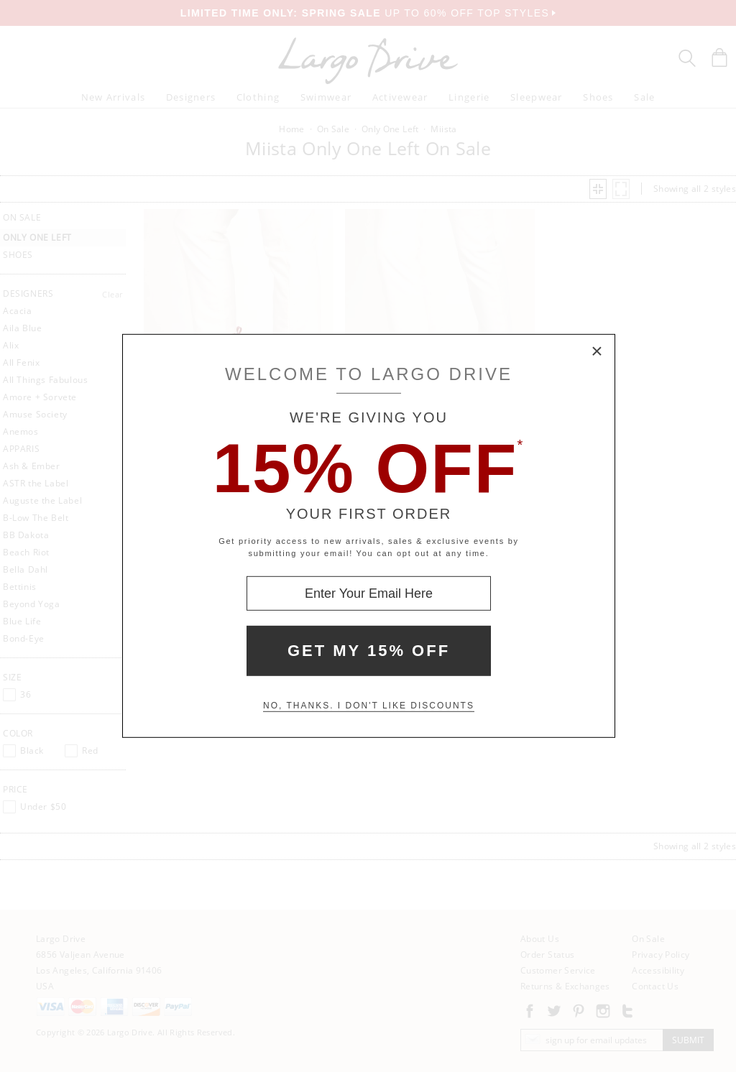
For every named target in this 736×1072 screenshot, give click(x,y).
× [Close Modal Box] (597, 352)
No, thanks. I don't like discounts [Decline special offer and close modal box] (368, 706)
